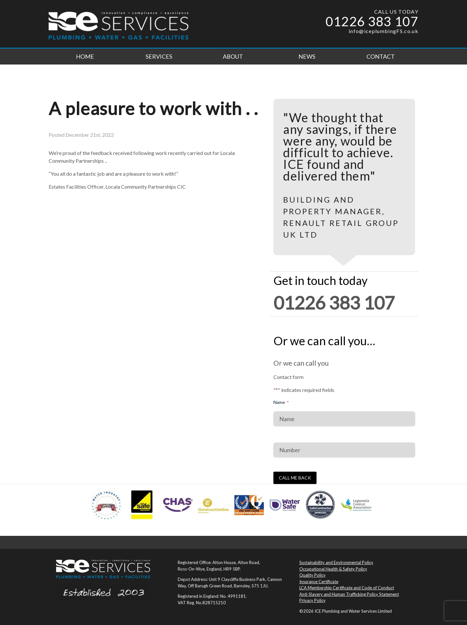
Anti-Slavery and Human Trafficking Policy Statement (349, 594)
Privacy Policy (312, 600)
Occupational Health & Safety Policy (333, 569)
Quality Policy (312, 575)
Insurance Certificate (318, 581)
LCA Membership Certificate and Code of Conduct (346, 587)
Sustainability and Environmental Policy (336, 562)
